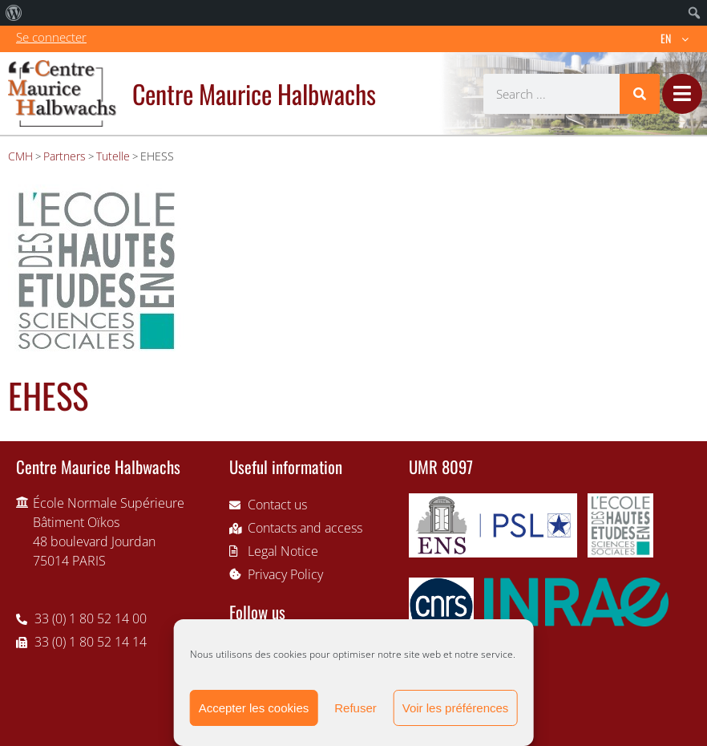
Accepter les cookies (254, 708)
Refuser (355, 708)
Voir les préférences (455, 708)
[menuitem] (14, 13)
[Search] (640, 94)
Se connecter (51, 37)
